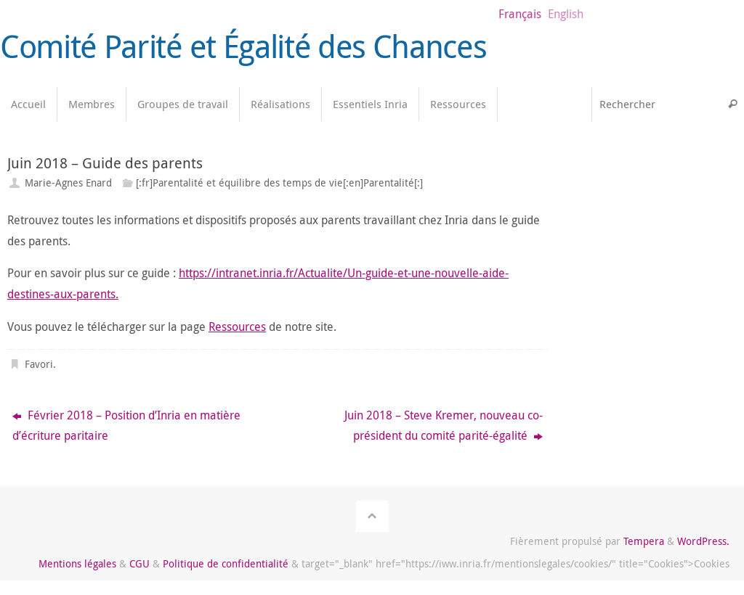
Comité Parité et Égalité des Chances (243, 46)
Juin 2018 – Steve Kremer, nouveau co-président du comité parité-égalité (443, 425)
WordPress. (703, 541)
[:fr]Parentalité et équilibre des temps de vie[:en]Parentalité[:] (279, 182)
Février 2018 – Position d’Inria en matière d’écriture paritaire (126, 425)
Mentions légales (77, 563)
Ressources (237, 327)
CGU (139, 563)
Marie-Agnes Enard (68, 182)
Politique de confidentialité (225, 563)
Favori (39, 364)
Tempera (643, 541)
